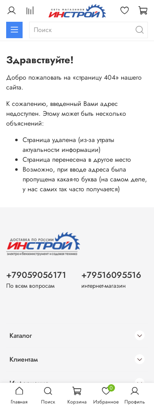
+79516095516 (111, 275)
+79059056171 (36, 275)
